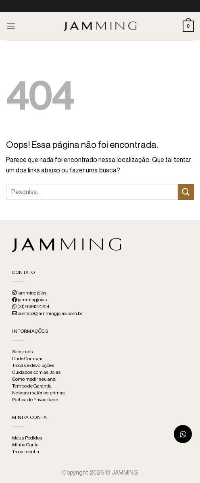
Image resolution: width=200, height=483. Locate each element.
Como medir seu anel (34, 379)
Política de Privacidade (35, 399)
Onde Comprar (27, 358)
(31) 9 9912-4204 (30, 306)
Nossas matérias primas (38, 392)
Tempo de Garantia (32, 385)
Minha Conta (25, 444)
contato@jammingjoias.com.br (47, 313)
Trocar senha (25, 451)
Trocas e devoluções (33, 365)
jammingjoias (29, 292)
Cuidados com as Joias (36, 372)
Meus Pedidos (27, 437)
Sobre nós (22, 351)
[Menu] (11, 26)
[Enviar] (186, 191)
